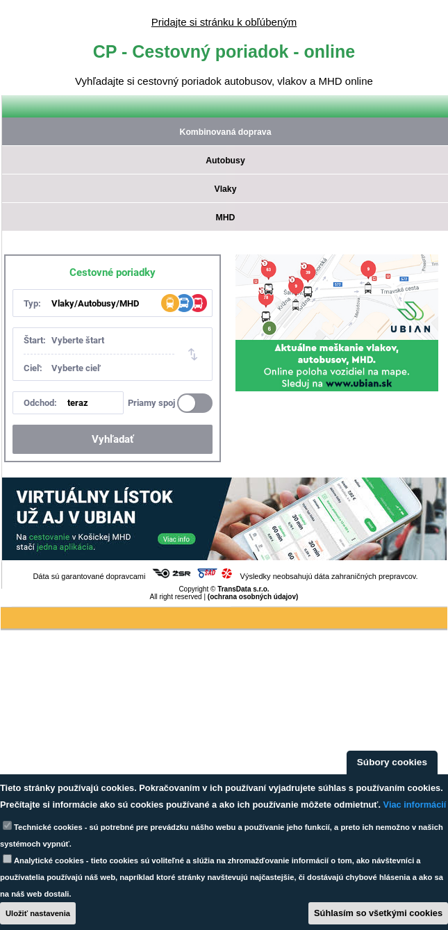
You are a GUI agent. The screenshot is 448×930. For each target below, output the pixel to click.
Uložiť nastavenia (38, 913)
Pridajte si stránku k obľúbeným (224, 22)
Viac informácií (415, 804)
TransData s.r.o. (243, 589)
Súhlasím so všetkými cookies (378, 913)
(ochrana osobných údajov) (253, 597)
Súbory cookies (392, 762)
